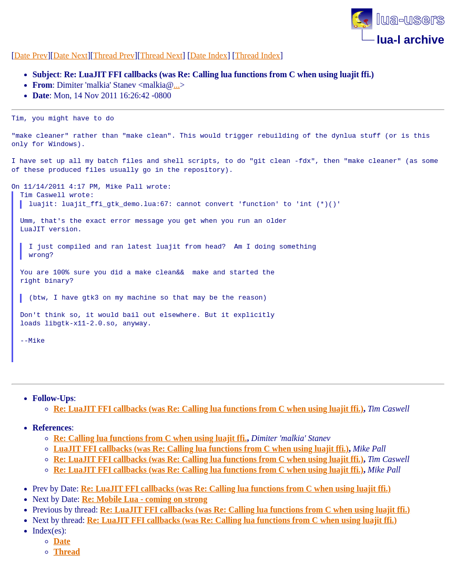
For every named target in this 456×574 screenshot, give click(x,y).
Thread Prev (114, 55)
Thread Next (161, 55)
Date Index (209, 55)
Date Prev (31, 55)
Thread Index (257, 55)
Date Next (70, 55)
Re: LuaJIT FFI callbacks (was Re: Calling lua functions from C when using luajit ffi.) (208, 408)
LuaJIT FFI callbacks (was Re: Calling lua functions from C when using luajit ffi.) (201, 448)
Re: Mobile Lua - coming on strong (144, 499)
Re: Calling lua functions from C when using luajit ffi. (150, 438)
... (177, 84)
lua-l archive (410, 39)
